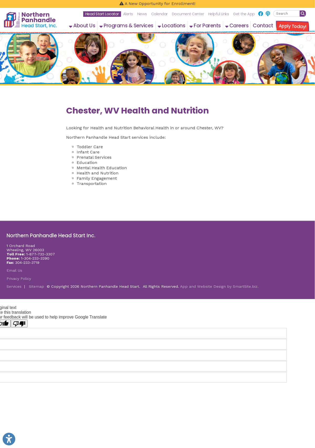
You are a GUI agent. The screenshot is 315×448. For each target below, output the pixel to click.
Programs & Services (126, 25)
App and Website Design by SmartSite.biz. (219, 286)
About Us (82, 25)
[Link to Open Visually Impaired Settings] (9, 439)
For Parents (205, 25)
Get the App (244, 14)
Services (14, 286)
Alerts (128, 14)
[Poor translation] (19, 323)
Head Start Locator (102, 14)
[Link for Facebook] (261, 13)
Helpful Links (218, 14)
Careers (237, 25)
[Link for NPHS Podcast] (267, 13)
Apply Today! (292, 26)
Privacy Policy (19, 278)
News (142, 14)
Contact (263, 25)
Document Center (188, 14)
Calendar (159, 14)
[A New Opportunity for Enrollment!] (157, 4)
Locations (171, 25)
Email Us (14, 270)
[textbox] (286, 13)
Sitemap (36, 286)
